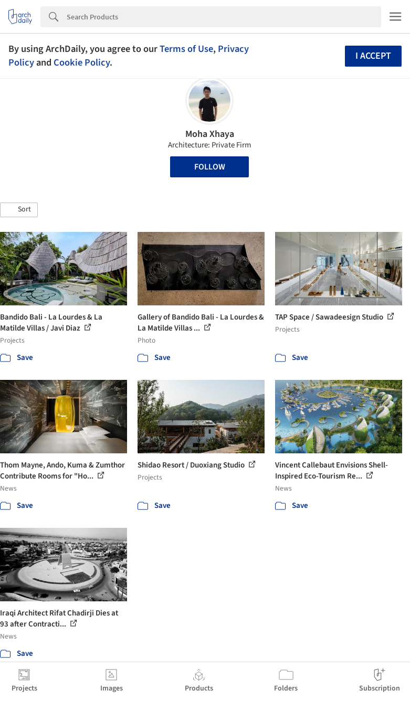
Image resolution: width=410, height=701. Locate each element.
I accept (373, 55)
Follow (209, 167)
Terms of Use (186, 49)
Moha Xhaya (209, 134)
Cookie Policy (82, 62)
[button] (19, 210)
